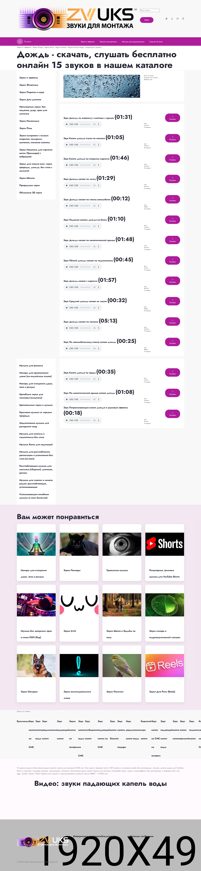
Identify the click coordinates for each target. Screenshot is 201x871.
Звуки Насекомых (29, 121)
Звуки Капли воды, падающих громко (85, 47)
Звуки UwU (70, 631)
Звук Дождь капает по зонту (79, 179)
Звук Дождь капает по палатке (81, 321)
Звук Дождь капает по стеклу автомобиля (87, 199)
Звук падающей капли (63, 730)
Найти (146, 20)
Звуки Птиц (25, 128)
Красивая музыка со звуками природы (35, 414)
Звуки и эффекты (24, 47)
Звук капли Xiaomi (113, 730)
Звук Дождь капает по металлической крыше (89, 240)
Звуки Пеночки (114, 691)
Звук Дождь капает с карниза (80, 281)
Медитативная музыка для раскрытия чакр (34, 424)
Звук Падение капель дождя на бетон (85, 219)
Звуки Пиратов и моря (31, 92)
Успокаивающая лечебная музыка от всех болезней (34, 496)
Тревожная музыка (117, 570)
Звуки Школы (27, 178)
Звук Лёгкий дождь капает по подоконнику (88, 260)
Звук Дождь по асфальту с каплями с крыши (89, 118)
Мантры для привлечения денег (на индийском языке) (35, 374)
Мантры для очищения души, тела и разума (36, 385)
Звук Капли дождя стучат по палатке (84, 138)
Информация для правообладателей (93, 836)
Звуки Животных (28, 85)
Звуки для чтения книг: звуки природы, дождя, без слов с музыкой (35, 167)
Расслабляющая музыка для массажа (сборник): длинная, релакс (36, 469)
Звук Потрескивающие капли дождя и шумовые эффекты (95, 407)
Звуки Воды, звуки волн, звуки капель (49, 47)
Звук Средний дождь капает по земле (85, 301)
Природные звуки (29, 185)
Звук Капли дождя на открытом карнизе (86, 158)
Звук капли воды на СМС (81, 738)
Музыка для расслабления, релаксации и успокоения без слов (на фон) (36, 455)
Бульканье (23, 721)
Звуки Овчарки (29, 691)
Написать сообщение (141, 836)
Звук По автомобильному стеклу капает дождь (90, 342)
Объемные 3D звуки (30, 192)
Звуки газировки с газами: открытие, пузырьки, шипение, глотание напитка (34, 139)
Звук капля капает (176, 730)
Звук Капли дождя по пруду (79, 372)
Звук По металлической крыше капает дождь (89, 393)
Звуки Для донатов (30, 99)
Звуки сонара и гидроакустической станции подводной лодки (164, 637)
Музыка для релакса (31, 365)
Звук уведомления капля (49, 730)
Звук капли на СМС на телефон (155, 738)
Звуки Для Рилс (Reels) (162, 691)
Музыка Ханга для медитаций (36, 444)
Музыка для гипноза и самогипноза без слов (32, 435)
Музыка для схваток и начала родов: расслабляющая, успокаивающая (36, 483)
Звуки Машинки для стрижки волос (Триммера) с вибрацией (35, 153)
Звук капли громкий (184, 730)
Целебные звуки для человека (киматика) (31, 396)
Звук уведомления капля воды (133, 730)
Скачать (172, 117)
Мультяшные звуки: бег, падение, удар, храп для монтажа (33, 110)
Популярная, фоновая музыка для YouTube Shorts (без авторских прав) (164, 577)
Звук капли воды (38, 730)
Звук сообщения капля (91, 730)
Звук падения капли (194, 730)
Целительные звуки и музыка (36, 405)
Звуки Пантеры (72, 570)
